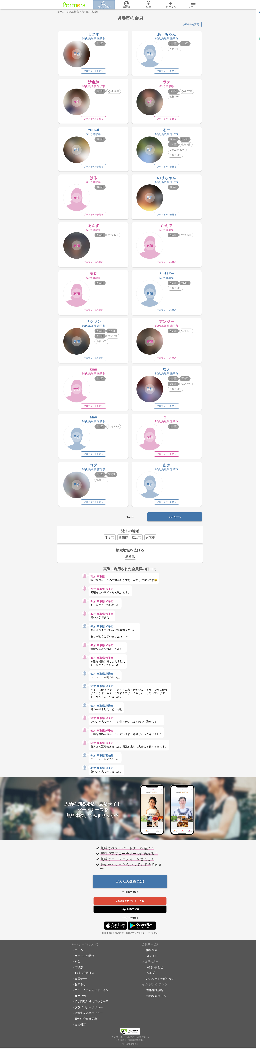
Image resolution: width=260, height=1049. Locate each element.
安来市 (150, 541)
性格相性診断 (154, 995)
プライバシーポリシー (89, 1012)
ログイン (152, 960)
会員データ (82, 983)
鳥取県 (130, 561)
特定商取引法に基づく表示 (91, 1006)
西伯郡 (123, 541)
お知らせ (80, 989)
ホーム (79, 955)
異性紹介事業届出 (86, 1023)
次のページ (175, 521)
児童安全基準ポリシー (89, 1018)
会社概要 (80, 1029)
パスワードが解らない (160, 983)
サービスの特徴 (84, 960)
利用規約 (80, 1001)
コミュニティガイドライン (91, 995)
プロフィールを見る (93, 71)
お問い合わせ (154, 972)
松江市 (136, 541)
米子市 (109, 541)
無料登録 (152, 955)
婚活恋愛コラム (156, 1001)
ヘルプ (150, 978)
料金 (77, 966)
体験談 (79, 972)
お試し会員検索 (84, 978)
